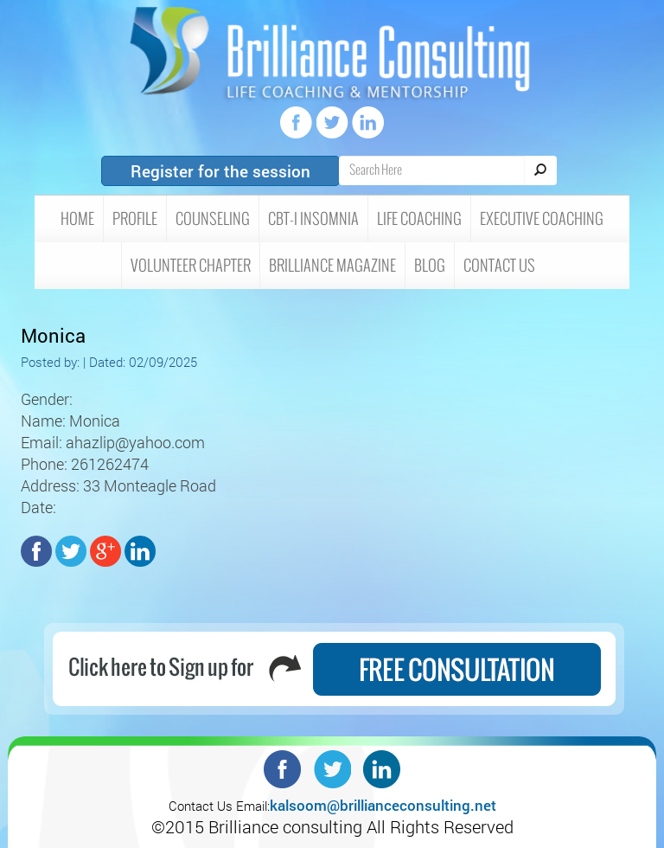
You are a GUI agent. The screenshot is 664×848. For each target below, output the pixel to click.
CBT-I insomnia (313, 219)
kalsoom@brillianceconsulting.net (383, 805)
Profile (134, 219)
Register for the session (220, 171)
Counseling (213, 219)
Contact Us (499, 265)
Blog (429, 265)
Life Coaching (419, 219)
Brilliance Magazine (332, 265)
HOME (77, 219)
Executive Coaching (541, 219)
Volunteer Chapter (191, 265)
